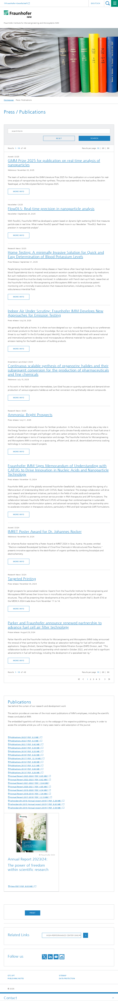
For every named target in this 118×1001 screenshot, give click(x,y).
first (78, 679)
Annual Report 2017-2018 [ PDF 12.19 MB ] (30, 797)
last (108, 679)
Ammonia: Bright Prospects (30, 415)
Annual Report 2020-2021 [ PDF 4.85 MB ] (29, 787)
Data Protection (67, 979)
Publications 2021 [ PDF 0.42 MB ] (25, 744)
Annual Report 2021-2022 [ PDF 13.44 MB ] (29, 783)
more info (18, 191)
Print (32, 913)
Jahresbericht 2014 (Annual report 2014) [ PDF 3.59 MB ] (36, 808)
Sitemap (62, 976)
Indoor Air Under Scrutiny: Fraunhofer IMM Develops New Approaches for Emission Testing (55, 313)
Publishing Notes (16, 979)
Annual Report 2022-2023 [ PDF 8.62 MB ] (29, 780)
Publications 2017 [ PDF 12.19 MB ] (26, 758)
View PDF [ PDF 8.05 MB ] (22, 886)
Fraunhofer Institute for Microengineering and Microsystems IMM (31, 23)
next (104, 679)
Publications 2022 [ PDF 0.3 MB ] (25, 741)
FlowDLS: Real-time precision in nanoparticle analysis (51, 209)
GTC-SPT (11, 976)
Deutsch (95, 3)
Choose (85, 935)
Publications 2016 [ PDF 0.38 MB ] (25, 762)
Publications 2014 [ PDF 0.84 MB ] (25, 769)
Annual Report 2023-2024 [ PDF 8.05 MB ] (29, 776)
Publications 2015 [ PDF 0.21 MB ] (25, 765)
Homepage (9, 100)
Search (107, 3)
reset (59, 138)
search (94, 138)
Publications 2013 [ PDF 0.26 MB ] (25, 773)
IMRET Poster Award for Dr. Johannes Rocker (45, 531)
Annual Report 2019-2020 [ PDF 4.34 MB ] (29, 790)
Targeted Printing (22, 579)
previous (82, 679)
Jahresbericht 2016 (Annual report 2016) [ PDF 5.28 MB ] (36, 801)
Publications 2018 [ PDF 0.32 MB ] (25, 755)
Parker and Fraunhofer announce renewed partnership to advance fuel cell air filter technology (55, 625)
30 (108, 148)
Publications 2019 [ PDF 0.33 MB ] (25, 751)
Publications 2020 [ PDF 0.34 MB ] (25, 748)
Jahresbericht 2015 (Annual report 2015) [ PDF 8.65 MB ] (36, 804)
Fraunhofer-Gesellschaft (17, 3)
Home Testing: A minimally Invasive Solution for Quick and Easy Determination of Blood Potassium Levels (56, 254)
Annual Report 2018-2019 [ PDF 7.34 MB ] (29, 794)
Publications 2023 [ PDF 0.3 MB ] (25, 737)
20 (103, 148)
